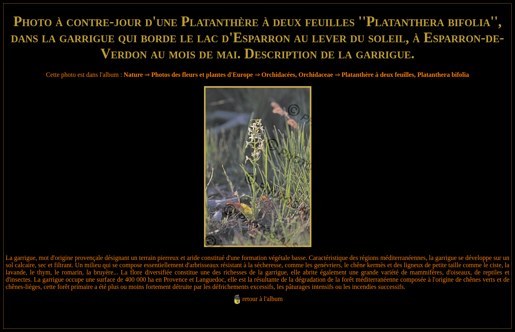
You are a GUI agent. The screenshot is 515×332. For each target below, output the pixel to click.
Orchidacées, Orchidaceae (297, 74)
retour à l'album (262, 298)
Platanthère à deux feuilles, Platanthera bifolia (405, 74)
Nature (133, 74)
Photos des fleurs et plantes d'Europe (202, 74)
